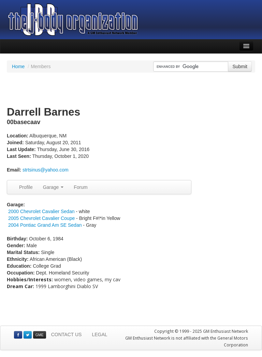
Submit (239, 66)
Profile (26, 187)
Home (18, 66)
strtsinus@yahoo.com (46, 170)
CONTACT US (66, 334)
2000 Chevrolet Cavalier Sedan (41, 211)
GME (39, 335)
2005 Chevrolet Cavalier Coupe (41, 218)
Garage (53, 187)
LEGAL (99, 334)
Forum (80, 187)
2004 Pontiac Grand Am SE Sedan (45, 225)
